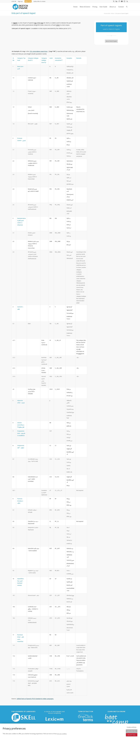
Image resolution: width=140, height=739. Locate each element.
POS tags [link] (40, 23)
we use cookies (62, 734)
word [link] (79, 353)
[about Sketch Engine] (111, 41)
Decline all (131, 731)
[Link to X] (113, 1)
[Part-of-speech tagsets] (111, 27)
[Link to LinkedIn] (116, 1)
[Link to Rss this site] (127, 1)
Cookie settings (131, 727)
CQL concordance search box (39, 51)
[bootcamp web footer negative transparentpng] (116, 720)
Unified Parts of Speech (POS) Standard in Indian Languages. (35, 699)
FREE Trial (28, 1)
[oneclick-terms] (85, 717)
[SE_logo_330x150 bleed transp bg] (20, 7)
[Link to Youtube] (121, 1)
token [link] (58, 25)
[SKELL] (24, 717)
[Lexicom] (54, 719)
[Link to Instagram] (124, 1)
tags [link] (35, 23)
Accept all (132, 735)
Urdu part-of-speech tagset (23, 13)
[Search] (126, 7)
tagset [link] (15, 23)
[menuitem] (14, 1)
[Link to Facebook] (119, 1)
